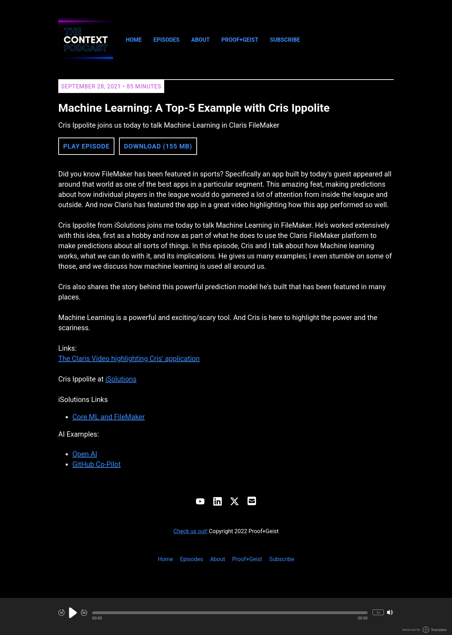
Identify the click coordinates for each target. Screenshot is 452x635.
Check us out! (190, 531)
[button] (230, 612)
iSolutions (120, 379)
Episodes (166, 39)
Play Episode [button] (86, 146)
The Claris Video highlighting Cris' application (129, 358)
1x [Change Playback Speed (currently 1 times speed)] (378, 612)
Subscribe (285, 39)
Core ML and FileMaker (108, 417)
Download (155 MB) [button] (158, 146)
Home (134, 39)
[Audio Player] (226, 616)
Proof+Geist (239, 39)
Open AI (84, 454)
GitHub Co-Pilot (96, 464)
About (200, 39)
